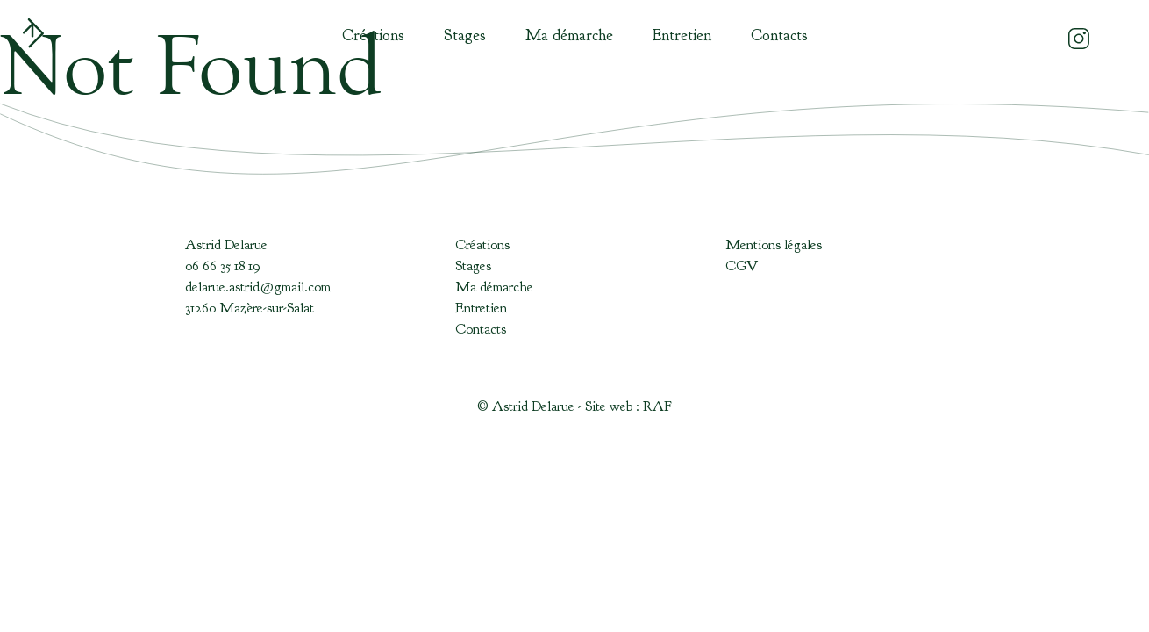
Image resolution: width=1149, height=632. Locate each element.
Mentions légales (773, 245)
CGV (741, 266)
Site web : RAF (628, 406)
